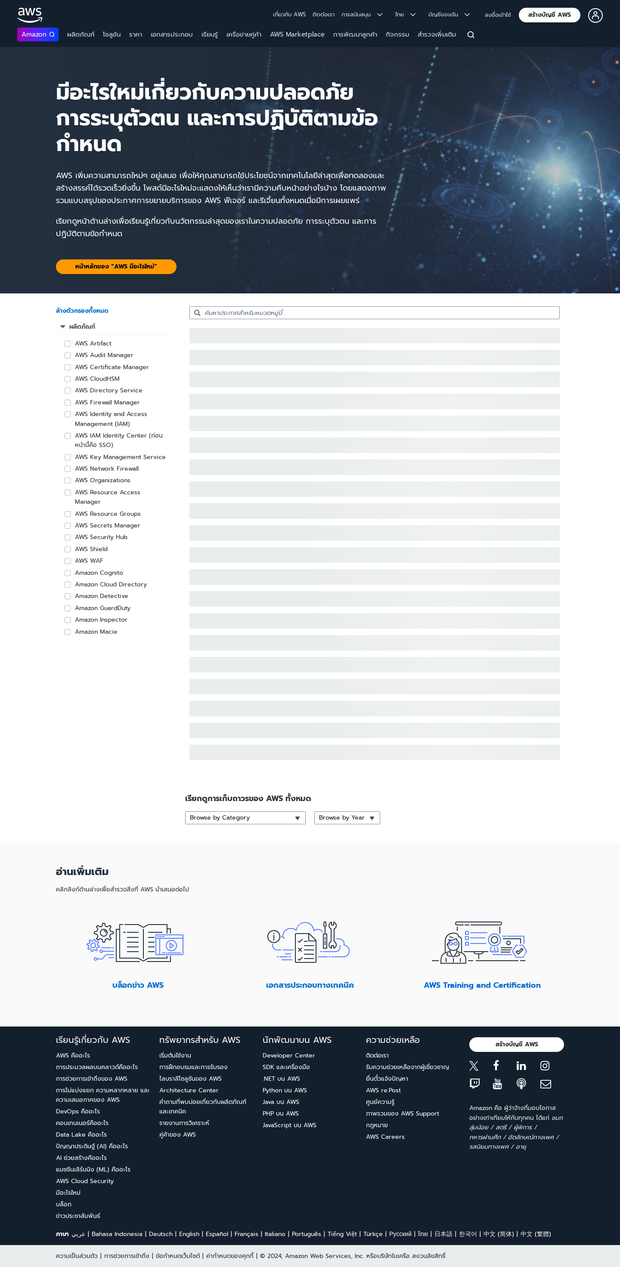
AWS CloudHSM (97, 378)
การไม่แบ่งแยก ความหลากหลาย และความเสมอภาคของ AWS (103, 1095)
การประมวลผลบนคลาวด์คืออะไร (97, 1067)
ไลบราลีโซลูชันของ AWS (190, 1078)
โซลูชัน (112, 34)
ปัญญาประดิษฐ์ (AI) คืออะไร (92, 1146)
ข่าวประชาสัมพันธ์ (78, 1216)
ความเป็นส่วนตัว (77, 1256)
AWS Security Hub (101, 537)
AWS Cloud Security (85, 1181)
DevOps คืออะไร (78, 1111)
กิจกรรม (397, 34)
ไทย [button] (405, 14)
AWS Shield (91, 549)
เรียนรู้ (210, 34)
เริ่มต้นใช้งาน (175, 1055)
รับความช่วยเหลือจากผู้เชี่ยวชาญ (407, 1067)
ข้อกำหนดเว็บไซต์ (178, 1256)
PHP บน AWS (281, 1113)
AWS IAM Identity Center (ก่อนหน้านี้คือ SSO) (119, 440)
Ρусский (400, 1234)
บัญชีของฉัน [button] (449, 14)
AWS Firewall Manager (107, 402)
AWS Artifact (93, 343)
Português (306, 1234)
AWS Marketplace (297, 34)
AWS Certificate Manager (112, 367)
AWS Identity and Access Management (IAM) (111, 419)
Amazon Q (38, 34)
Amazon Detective (101, 596)
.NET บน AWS (281, 1078)
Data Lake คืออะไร (81, 1134)
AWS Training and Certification (482, 985)
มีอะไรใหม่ (68, 1192)
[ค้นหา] (472, 36)
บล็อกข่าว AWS (138, 985)
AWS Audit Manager (104, 355)
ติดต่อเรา (324, 14)
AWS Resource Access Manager (107, 497)
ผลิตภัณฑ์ (80, 34)
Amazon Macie (96, 631)
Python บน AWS (285, 1090)
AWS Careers (385, 1136)
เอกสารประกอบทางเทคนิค (310, 985)
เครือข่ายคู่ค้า (243, 34)
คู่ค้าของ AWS (177, 1134)
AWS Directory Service (109, 390)
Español (217, 1234)
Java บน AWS (281, 1102)
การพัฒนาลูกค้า (355, 34)
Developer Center (289, 1055)
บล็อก (63, 1204)
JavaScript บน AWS (289, 1125)
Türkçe (373, 1234)
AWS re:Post (383, 1090)
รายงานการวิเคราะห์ (184, 1123)
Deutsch (161, 1234)
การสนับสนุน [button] (361, 14)
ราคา (135, 34)
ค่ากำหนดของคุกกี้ (230, 1256)
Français (246, 1234)
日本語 (443, 1234)
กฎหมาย (377, 1125)
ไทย (423, 1234)
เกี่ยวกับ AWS (289, 14)
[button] (549, 15)
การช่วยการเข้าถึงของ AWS (91, 1078)
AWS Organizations (102, 480)
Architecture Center (189, 1090)
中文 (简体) (499, 1234)
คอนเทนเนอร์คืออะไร (82, 1123)
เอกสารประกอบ (172, 34)
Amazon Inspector (101, 619)
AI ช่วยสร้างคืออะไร (81, 1157)
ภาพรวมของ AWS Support (402, 1113)
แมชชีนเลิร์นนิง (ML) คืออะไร (93, 1169)
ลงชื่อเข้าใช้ (498, 15)
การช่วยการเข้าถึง (126, 1256)
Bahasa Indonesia (117, 1234)
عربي (78, 1234)
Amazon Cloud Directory (111, 584)
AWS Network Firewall (107, 468)
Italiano (275, 1234)
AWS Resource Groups (108, 513)
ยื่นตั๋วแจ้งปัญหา (387, 1078)
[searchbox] (374, 312)
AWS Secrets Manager (107, 525)
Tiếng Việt (342, 1234)
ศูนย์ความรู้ (380, 1102)
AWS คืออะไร (73, 1055)
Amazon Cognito (99, 572)
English (189, 1234)
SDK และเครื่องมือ (286, 1067)
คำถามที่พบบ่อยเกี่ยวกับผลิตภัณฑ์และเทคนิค (202, 1106)
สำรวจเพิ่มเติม (437, 34)
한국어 (468, 1234)
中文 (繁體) (536, 1234)
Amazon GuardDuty (102, 608)
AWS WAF (89, 560)
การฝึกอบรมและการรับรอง (193, 1067)
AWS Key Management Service (120, 457)
